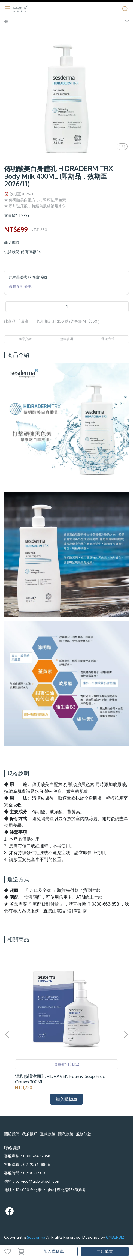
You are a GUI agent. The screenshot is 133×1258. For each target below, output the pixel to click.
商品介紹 (25, 339)
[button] (125, 1034)
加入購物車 (53, 1251)
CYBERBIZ (115, 1237)
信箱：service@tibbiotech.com (32, 1181)
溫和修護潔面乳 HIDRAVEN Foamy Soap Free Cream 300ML (60, 1079)
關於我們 (11, 1133)
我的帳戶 (29, 1133)
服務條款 (83, 1133)
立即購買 (104, 1251)
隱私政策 (65, 1133)
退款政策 (47, 1133)
